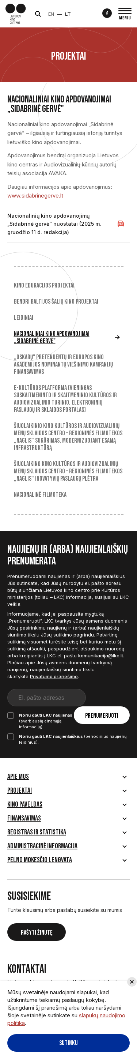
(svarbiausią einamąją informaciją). (61, 718)
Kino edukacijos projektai (44, 285)
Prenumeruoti (108, 698)
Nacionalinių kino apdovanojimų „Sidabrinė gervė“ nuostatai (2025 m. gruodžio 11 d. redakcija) (54, 224)
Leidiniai (23, 318)
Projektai (19, 785)
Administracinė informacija (42, 840)
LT (75, 14)
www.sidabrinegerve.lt (35, 195)
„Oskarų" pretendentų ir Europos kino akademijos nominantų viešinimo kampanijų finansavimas (63, 365)
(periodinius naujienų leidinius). (67, 733)
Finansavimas (24, 812)
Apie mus (18, 771)
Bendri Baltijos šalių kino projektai (56, 301)
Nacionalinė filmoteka (40, 495)
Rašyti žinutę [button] (37, 927)
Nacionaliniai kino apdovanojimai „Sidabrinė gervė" (52, 337)
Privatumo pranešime (54, 676)
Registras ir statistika (36, 826)
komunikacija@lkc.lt (100, 655)
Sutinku (68, 1043)
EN (58, 14)
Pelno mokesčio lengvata (39, 854)
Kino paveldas (24, 799)
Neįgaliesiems (90, 14)
